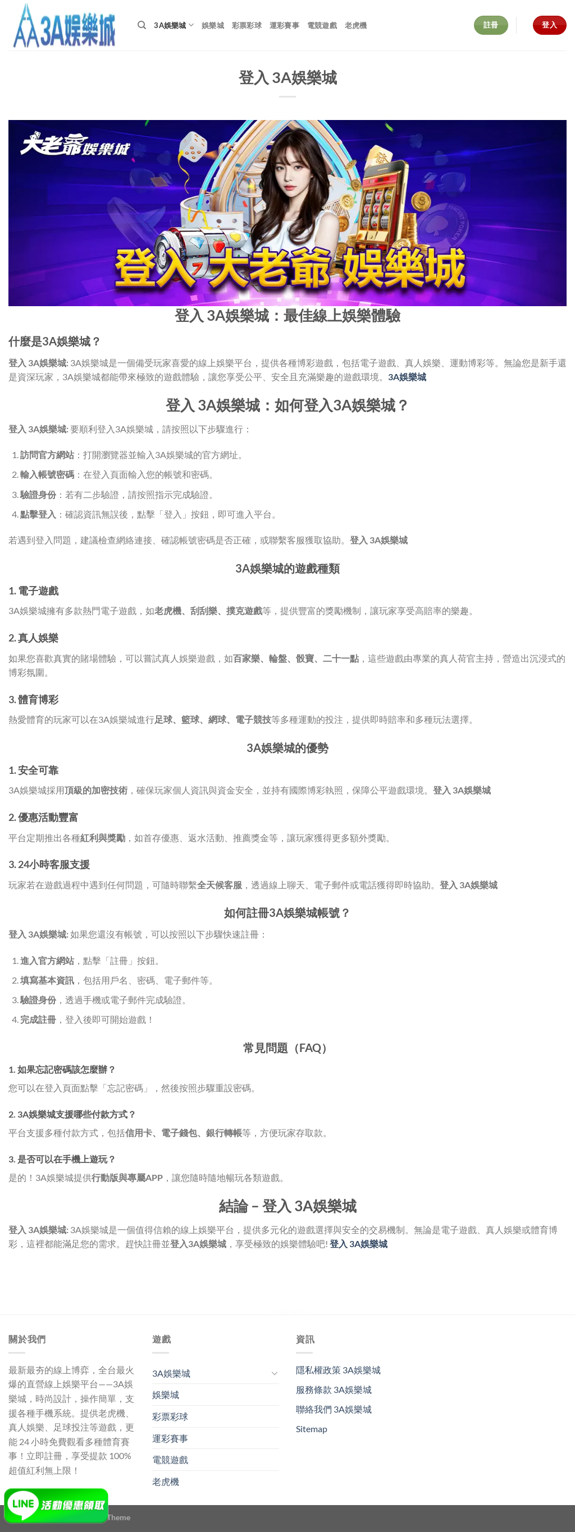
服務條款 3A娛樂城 (334, 1389)
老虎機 (356, 25)
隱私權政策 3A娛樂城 (338, 1369)
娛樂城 (213, 25)
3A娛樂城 (174, 25)
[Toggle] (274, 1372)
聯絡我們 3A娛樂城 (334, 1409)
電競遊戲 (322, 25)
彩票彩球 (247, 25)
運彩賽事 (284, 25)
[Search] (142, 25)
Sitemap (311, 1428)
